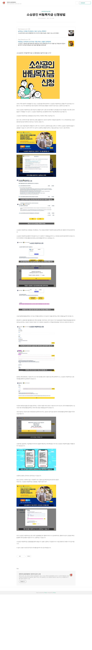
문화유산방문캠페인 (12, 2)
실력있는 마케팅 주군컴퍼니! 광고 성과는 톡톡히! (32, 31)
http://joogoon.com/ (23, 29)
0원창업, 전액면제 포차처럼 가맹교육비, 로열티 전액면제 (34, 41)
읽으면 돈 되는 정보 (46, 11)
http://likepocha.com (23, 39)
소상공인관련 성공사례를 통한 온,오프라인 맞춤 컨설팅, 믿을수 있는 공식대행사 (38, 33)
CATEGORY (85, 3)
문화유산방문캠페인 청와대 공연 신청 (30, 574)
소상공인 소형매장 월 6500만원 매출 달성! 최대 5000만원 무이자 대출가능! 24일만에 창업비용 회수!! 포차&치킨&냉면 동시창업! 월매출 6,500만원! (41, 44)
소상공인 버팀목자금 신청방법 (46, 14)
